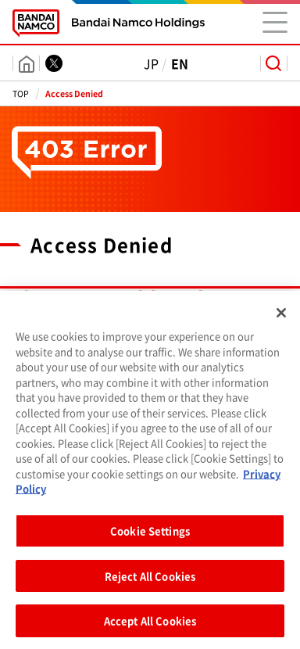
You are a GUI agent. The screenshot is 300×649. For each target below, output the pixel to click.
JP (151, 63)
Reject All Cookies (150, 581)
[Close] (281, 319)
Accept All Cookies (150, 626)
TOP (20, 93)
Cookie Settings (150, 536)
